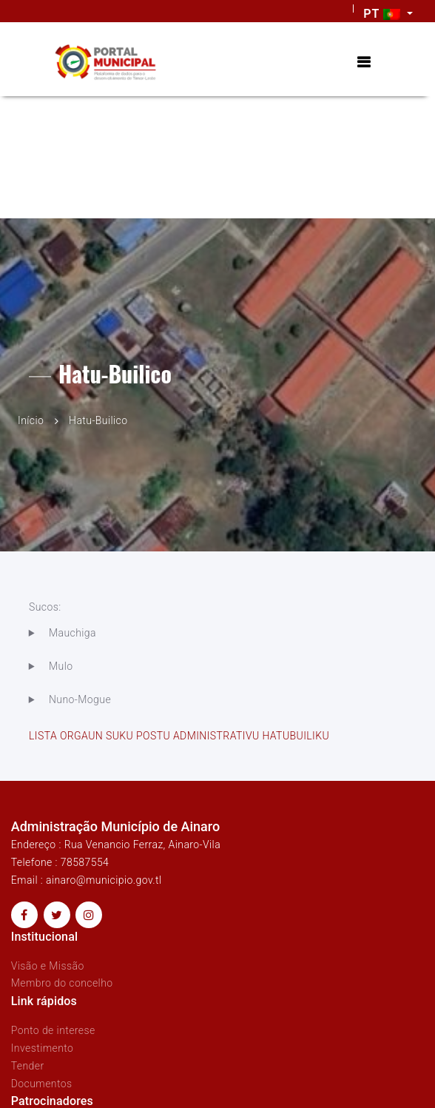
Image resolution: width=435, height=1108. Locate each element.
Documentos (41, 1083)
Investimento (42, 1048)
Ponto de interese (53, 1030)
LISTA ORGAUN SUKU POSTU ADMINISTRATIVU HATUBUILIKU (179, 736)
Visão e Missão (47, 966)
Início (31, 420)
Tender (27, 1066)
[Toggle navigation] (363, 63)
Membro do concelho (62, 983)
